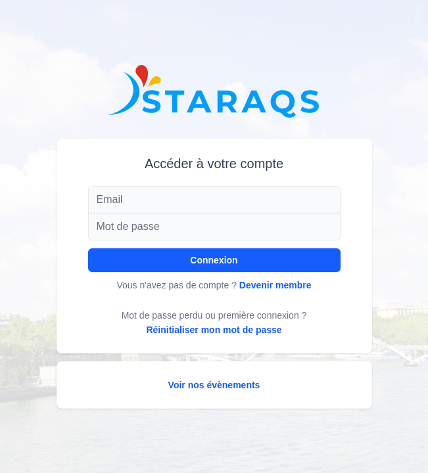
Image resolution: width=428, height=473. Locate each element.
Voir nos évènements (214, 385)
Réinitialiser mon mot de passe (213, 330)
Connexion (213, 260)
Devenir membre (275, 285)
